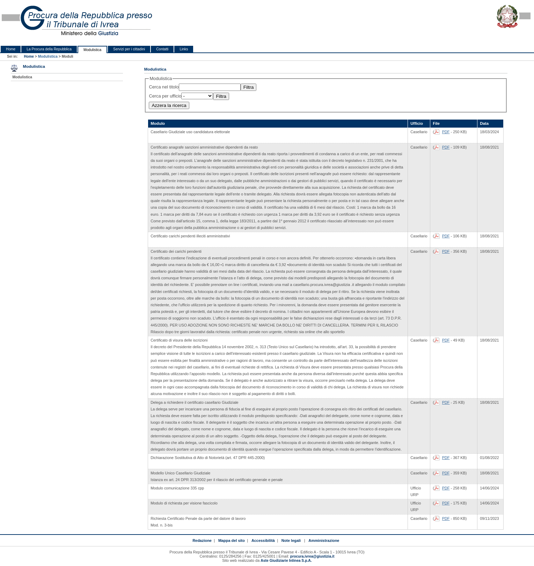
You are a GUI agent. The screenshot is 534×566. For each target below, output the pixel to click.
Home (10, 49)
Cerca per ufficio (165, 96)
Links (184, 49)
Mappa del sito (231, 540)
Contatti (162, 49)
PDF (446, 132)
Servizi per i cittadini (129, 49)
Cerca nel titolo (163, 86)
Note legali (291, 540)
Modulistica (92, 50)
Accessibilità (263, 540)
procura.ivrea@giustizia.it (312, 556)
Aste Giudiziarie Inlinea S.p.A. (286, 561)
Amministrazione (323, 540)
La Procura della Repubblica (49, 49)
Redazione (202, 540)
